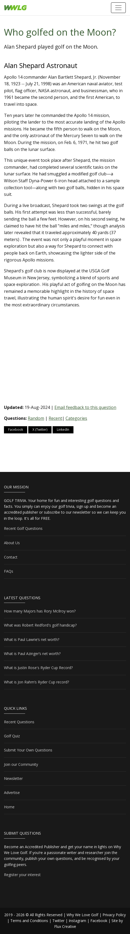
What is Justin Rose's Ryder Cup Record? (38, 667)
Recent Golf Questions (23, 528)
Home (9, 806)
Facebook (15, 429)
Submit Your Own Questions (28, 750)
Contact (10, 557)
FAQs (8, 571)
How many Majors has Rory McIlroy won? (40, 611)
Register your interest (22, 874)
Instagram (77, 920)
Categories (76, 418)
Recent (55, 418)
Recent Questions (19, 721)
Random (36, 418)
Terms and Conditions (29, 920)
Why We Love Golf (82, 914)
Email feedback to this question (85, 407)
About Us (12, 542)
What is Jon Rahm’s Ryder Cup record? (36, 681)
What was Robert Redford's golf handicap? (40, 625)
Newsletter (13, 778)
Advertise (12, 792)
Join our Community (21, 764)
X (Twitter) (39, 429)
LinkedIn (63, 429)
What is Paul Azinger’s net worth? (32, 653)
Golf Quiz (12, 735)
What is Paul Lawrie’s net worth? (31, 639)
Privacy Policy (114, 914)
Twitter (58, 920)
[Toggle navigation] (118, 7)
